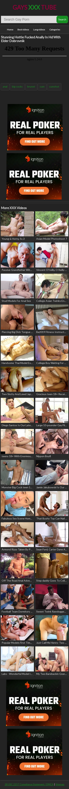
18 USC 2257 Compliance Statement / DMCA (29, 784)
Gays (34, 7)
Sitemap (60, 784)
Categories (54, 29)
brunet (31, 86)
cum (42, 86)
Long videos (39, 29)
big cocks (17, 86)
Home (10, 29)
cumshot (54, 86)
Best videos (23, 29)
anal (5, 86)
